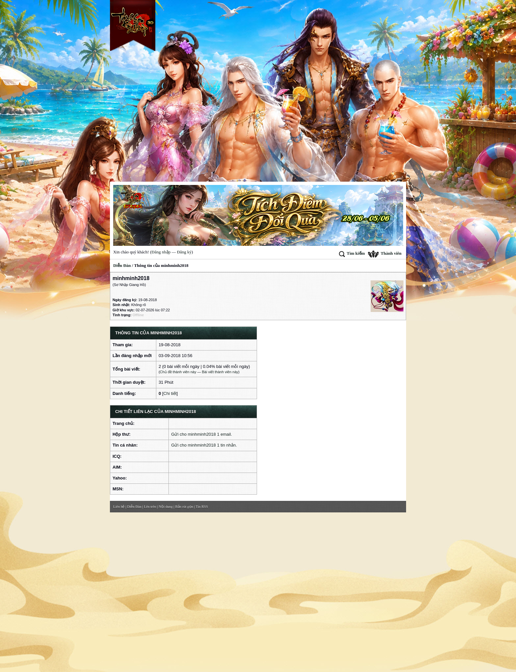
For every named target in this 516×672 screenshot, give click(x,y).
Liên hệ (118, 506)
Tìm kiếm (352, 253)
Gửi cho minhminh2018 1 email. (201, 434)
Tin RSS (202, 506)
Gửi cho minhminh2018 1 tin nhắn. (204, 445)
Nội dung (166, 506)
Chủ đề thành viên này (178, 372)
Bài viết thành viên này (220, 372)
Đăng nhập (160, 251)
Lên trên (150, 506)
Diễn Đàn (122, 265)
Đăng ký (184, 251)
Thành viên (384, 253)
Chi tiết (169, 393)
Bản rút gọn (184, 506)
